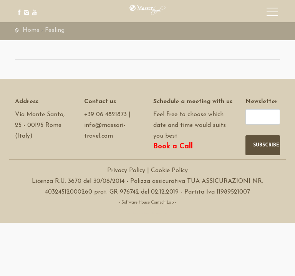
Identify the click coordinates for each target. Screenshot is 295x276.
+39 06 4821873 (105, 115)
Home (31, 30)
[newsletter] (262, 117)
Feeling (55, 30)
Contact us (100, 102)
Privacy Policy (126, 171)
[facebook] (18, 7)
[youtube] (33, 7)
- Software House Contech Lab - (147, 202)
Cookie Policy (169, 171)
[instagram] (25, 7)
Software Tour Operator (147, 213)
